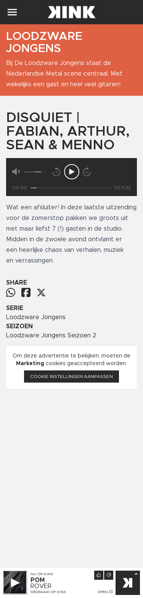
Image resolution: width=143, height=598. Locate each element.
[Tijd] (71, 187)
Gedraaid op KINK (48, 592)
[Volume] (35, 171)
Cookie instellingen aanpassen (71, 376)
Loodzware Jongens (36, 317)
